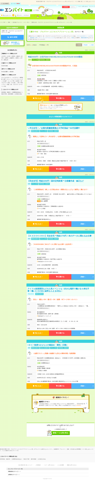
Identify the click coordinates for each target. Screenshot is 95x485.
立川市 (8, 56)
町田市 (13, 56)
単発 (72, 37)
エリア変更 (36, 10)
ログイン (73, 6)
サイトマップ (92, 6)
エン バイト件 (15, 3)
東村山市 (6, 59)
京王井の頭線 (4, 65)
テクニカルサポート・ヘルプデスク (9, 77)
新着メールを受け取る (60, 433)
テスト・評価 (6, 84)
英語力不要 (4, 94)
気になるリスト (8, 15)
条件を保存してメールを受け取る (15, 43)
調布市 (18, 56)
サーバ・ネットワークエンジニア (15, 79)
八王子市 (3, 56)
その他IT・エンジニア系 (8, 81)
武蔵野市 (12, 58)
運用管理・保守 (34, 37)
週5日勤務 (10, 94)
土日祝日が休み (18, 94)
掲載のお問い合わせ (71, 465)
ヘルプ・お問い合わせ (83, 6)
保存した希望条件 (24, 15)
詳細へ (83, 98)
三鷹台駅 (11, 71)
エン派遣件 (5, 3)
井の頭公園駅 (4, 71)
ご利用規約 (38, 465)
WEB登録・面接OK (6, 92)
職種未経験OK (84, 37)
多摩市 (6, 58)
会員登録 (66, 6)
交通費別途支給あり (17, 92)
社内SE (17, 81)
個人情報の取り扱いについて (25, 465)
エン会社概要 (60, 465)
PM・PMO (20, 82)
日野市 (17, 58)
